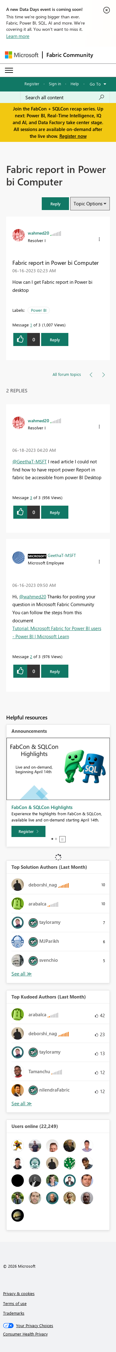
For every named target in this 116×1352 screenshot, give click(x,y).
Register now (73, 136)
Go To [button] (95, 84)
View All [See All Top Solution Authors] (21, 973)
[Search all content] (65, 97)
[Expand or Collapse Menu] (9, 70)
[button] (99, 239)
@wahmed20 (32, 596)
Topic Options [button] (88, 203)
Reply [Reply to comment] (55, 512)
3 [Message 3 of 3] (31, 497)
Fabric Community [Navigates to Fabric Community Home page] (69, 54)
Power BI (38, 310)
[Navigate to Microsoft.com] (21, 54)
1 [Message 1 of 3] (31, 324)
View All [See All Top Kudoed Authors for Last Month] (21, 1103)
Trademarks (13, 1313)
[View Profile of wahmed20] (38, 233)
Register (31, 83)
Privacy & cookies (19, 1293)
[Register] (28, 831)
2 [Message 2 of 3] (31, 656)
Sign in (55, 83)
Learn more (17, 36)
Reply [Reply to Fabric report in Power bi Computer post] (55, 339)
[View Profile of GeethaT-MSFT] (62, 555)
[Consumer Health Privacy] (58, 1334)
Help (75, 83)
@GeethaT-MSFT (29, 461)
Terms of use (15, 1303)
